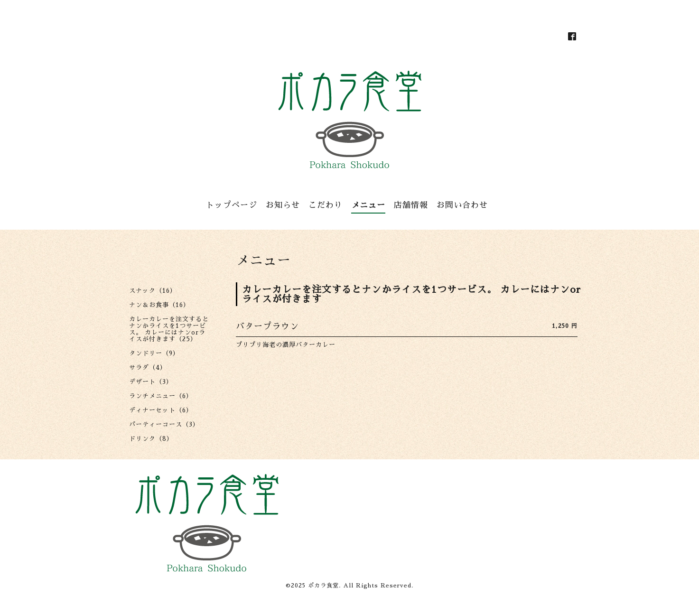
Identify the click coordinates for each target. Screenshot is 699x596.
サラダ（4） (148, 367)
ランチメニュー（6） (161, 396)
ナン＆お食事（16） (159, 305)
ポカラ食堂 (323, 585)
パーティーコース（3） (164, 424)
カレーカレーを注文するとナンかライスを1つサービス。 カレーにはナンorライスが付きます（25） (169, 329)
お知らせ (283, 205)
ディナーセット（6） (161, 410)
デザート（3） (151, 382)
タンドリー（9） (154, 353)
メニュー (368, 205)
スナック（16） (153, 291)
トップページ (231, 205)
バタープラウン (267, 326)
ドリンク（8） (151, 439)
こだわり (325, 205)
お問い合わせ (462, 205)
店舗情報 (411, 205)
